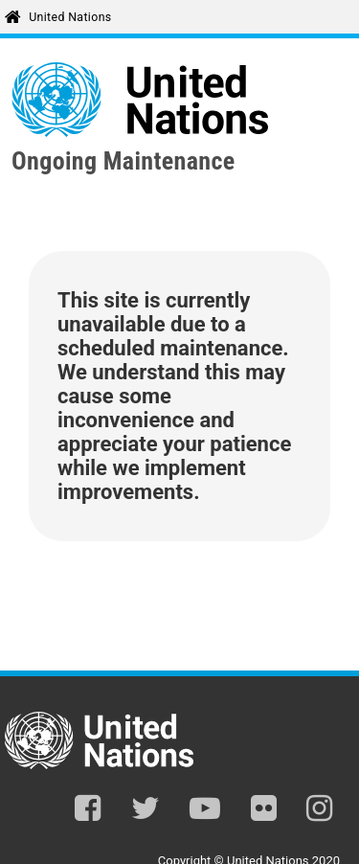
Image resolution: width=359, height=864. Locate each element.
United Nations (70, 17)
